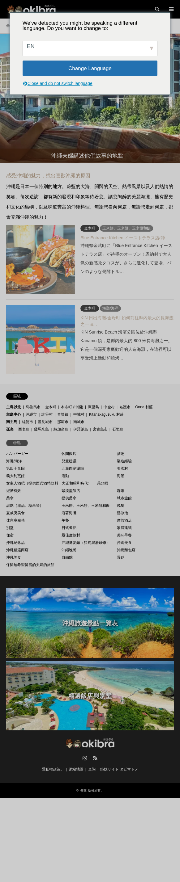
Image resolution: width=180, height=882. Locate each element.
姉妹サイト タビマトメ (119, 769)
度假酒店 (124, 520)
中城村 (78, 414)
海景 (120, 476)
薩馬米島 (41, 429)
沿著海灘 (69, 513)
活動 (65, 476)
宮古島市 (100, 429)
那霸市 (62, 422)
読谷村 (47, 414)
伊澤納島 (80, 429)
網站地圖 (76, 769)
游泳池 (122, 513)
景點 (120, 557)
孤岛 (10, 429)
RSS (95, 758)
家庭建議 (124, 528)
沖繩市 (31, 414)
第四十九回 (15, 468)
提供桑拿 (69, 498)
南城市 (78, 422)
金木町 (50, 407)
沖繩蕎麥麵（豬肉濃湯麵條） (86, 542)
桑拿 (10, 498)
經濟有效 (13, 491)
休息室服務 (15, 520)
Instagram (85, 758)
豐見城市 (45, 422)
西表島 (23, 429)
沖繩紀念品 (15, 542)
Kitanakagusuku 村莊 (106, 414)
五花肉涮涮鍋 (73, 468)
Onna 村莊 (144, 407)
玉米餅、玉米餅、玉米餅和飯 (86, 505)
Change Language (90, 68)
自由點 (67, 557)
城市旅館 (124, 498)
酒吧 (120, 454)
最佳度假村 (71, 535)
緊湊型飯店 (71, 491)
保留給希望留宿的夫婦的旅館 (30, 565)
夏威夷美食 (15, 513)
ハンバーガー (17, 454)
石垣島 (117, 429)
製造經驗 (124, 461)
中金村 (109, 407)
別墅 (10, 528)
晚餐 (120, 505)
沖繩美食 (124, 542)
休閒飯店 (69, 454)
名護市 (125, 407)
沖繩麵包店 (126, 550)
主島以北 (13, 407)
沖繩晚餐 (69, 550)
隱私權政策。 (53, 769)
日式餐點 (69, 528)
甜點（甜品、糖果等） (24, 505)
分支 (83, 790)
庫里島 (93, 407)
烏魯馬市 (33, 407)
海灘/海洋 (14, 461)
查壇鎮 (62, 414)
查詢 (92, 769)
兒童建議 (69, 461)
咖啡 (120, 491)
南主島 (11, 422)
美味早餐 (124, 535)
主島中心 (13, 414)
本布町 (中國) (72, 407)
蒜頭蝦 (102, 483)
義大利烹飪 (15, 476)
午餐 (65, 520)
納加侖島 (61, 429)
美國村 (122, 468)
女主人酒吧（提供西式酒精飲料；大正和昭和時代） (49, 483)
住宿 (10, 535)
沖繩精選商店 (17, 550)
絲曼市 (27, 422)
